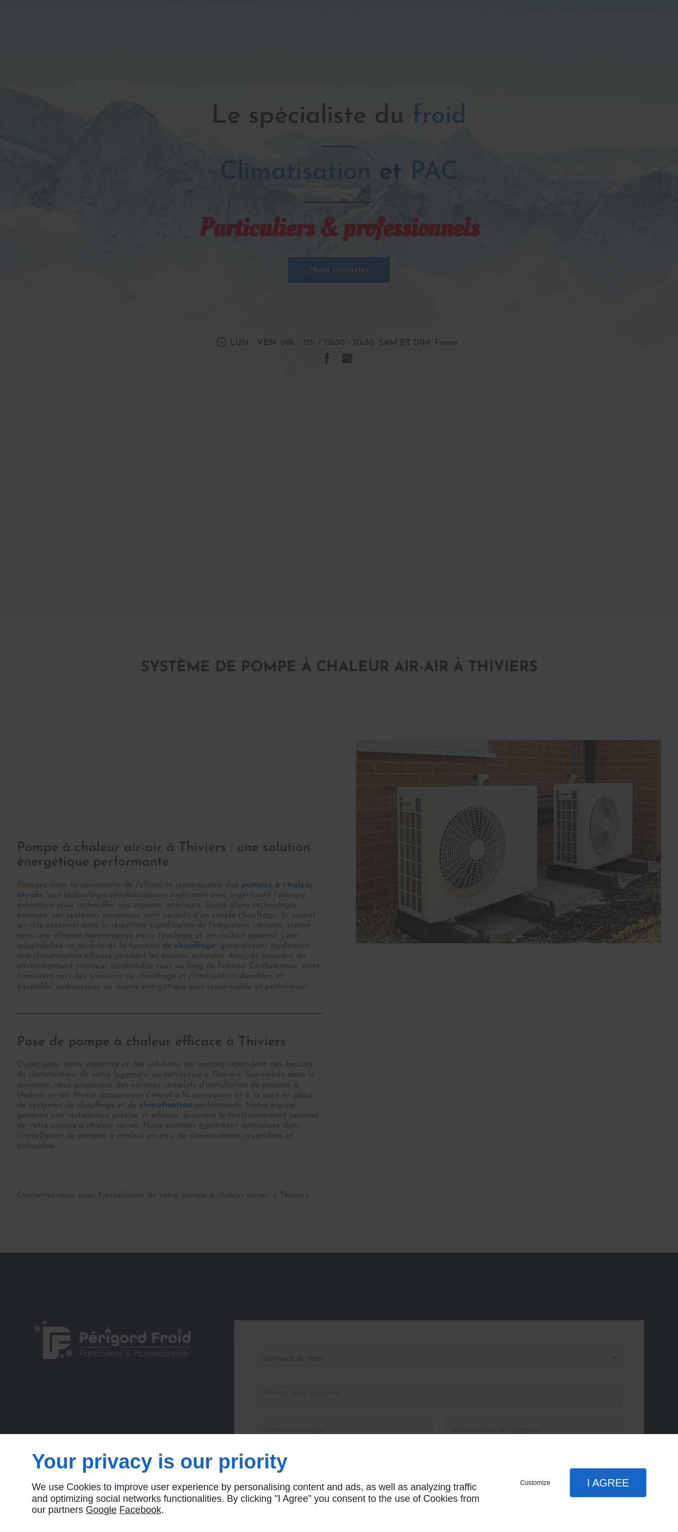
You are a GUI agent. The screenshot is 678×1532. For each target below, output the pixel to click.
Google (101, 1509)
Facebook (140, 1509)
